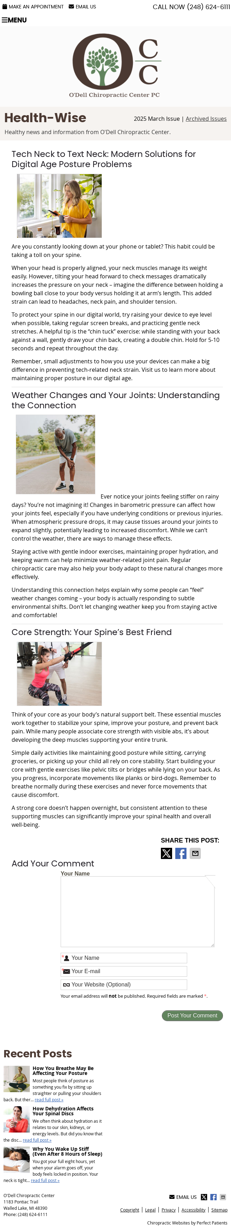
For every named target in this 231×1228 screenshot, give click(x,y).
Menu (14, 20)
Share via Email (196, 853)
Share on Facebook (181, 853)
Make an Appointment (33, 6)
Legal (150, 1210)
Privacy (169, 1210)
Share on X (167, 853)
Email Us (82, 6)
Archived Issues (206, 119)
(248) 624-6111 (208, 7)
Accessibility (193, 1210)
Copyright (129, 1210)
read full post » (49, 1099)
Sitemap (219, 1210)
